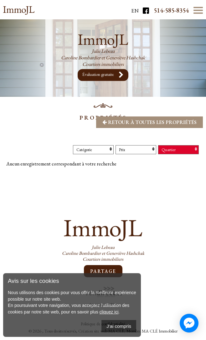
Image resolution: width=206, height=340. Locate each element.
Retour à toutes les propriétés (149, 122)
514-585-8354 (171, 10)
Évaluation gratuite (103, 74)
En (135, 10)
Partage (103, 271)
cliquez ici (109, 311)
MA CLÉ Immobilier (160, 331)
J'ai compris (118, 326)
